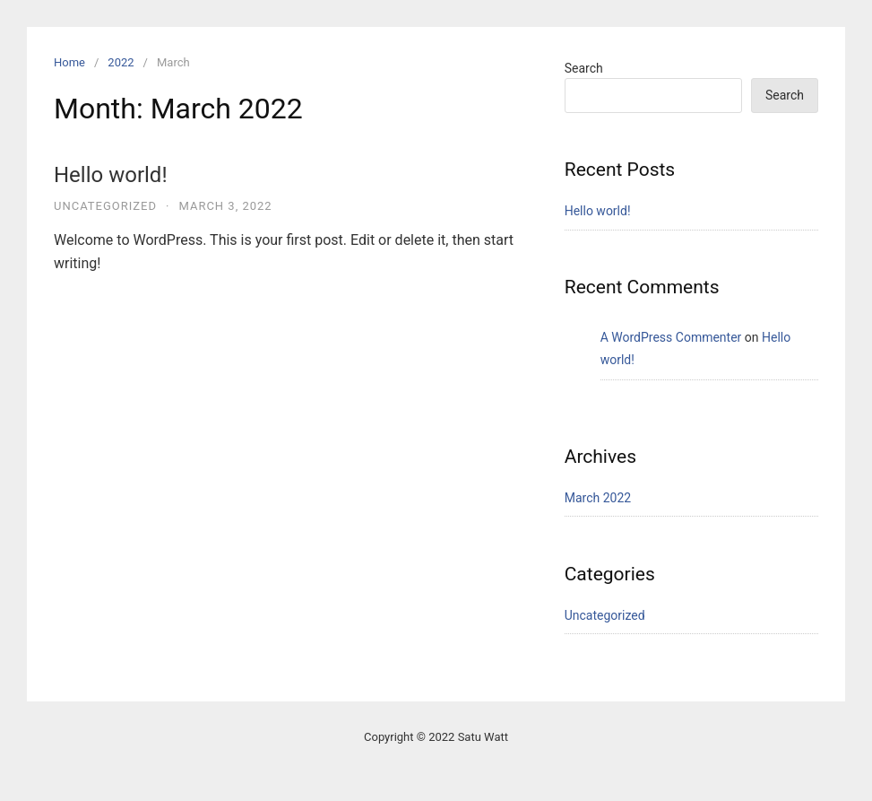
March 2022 (598, 498)
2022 (121, 62)
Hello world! (111, 174)
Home (69, 62)
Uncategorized (105, 206)
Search (584, 68)
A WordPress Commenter (671, 337)
